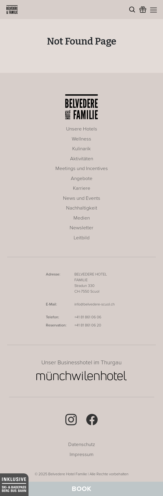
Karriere (81, 188)
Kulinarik (81, 149)
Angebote (81, 178)
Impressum (82, 454)
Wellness (81, 139)
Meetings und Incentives (81, 168)
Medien (81, 218)
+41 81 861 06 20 (87, 325)
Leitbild (82, 238)
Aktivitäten (81, 159)
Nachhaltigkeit (81, 208)
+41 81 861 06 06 (87, 317)
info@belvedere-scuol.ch (94, 304)
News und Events (81, 198)
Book (81, 489)
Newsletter (81, 228)
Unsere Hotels (81, 129)
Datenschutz (81, 444)
